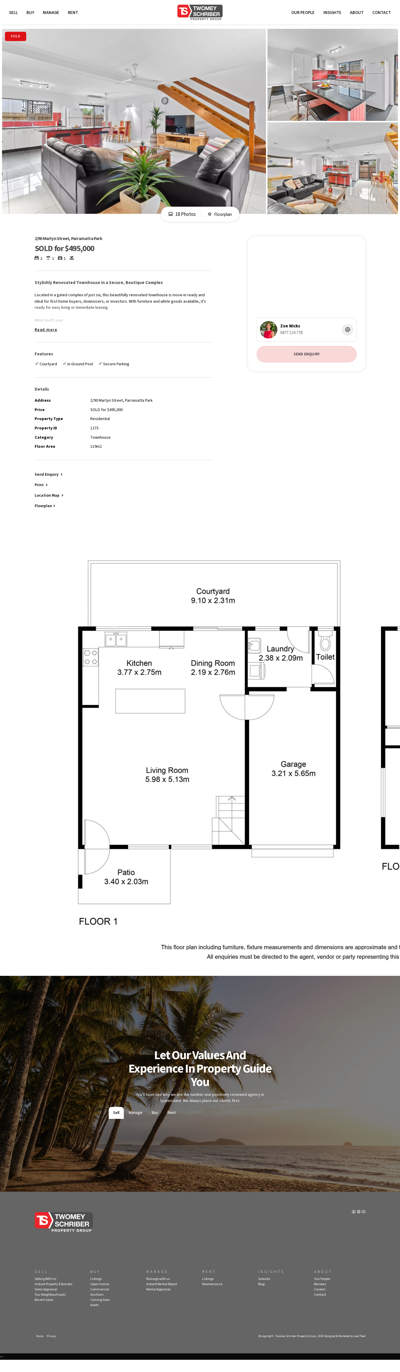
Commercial (99, 1300)
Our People (301, 14)
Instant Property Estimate (53, 1295)
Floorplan (220, 217)
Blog (261, 1295)
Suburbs (264, 1290)
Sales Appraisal (46, 1300)
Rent (74, 14)
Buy (31, 14)
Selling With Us (45, 1290)
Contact (380, 14)
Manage (52, 14)
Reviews (320, 1295)
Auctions (96, 1305)
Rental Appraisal (158, 1300)
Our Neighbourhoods (50, 1305)
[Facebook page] (352, 1224)
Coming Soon (100, 1310)
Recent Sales (44, 1310)
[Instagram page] (358, 1224)
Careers (319, 1300)
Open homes (99, 1295)
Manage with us (158, 1290)
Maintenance (212, 1295)
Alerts (94, 1316)
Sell (14, 14)
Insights (331, 14)
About (355, 14)
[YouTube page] (363, 1224)
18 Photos (180, 217)
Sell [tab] (116, 1124)
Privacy (52, 1347)
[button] (42, 494)
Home (40, 1347)
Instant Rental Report (161, 1295)
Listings (96, 1290)
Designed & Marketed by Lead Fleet (343, 1347)
